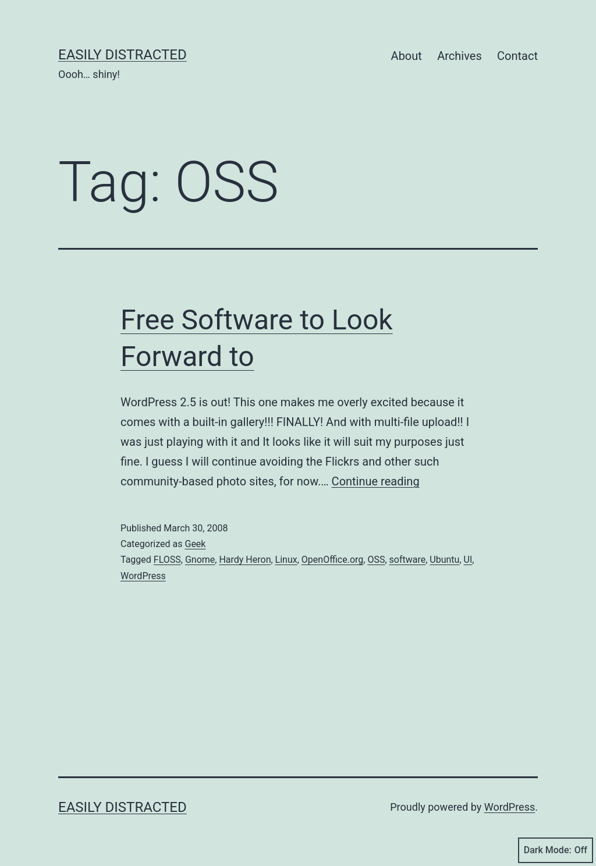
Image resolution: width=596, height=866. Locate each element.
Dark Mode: (555, 850)
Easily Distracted (122, 55)
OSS (376, 559)
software (407, 559)
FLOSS (167, 559)
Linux (286, 559)
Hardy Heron (245, 559)
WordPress (143, 575)
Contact (517, 56)
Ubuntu (444, 559)
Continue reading (376, 481)
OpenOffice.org (332, 559)
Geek (195, 543)
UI (468, 559)
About (406, 56)
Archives (459, 56)
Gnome (200, 559)
